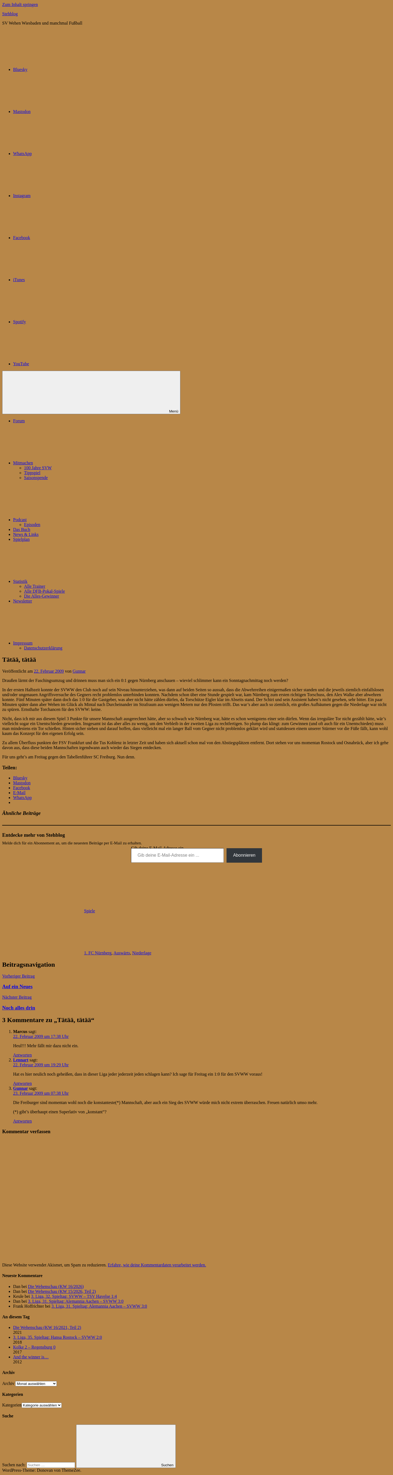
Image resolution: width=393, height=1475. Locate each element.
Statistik (61, 581)
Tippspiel (32, 472)
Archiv (8, 1383)
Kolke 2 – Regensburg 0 (34, 1347)
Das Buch (21, 529)
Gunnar (79, 671)
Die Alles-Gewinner (41, 596)
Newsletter (22, 601)
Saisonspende (36, 477)
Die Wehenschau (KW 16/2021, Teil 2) (47, 1327)
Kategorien (12, 1405)
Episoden (32, 524)
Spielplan (21, 539)
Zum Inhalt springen (20, 4)
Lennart (20, 1060)
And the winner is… (31, 1357)
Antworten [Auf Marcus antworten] (22, 1055)
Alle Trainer (34, 586)
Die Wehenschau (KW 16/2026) (56, 1286)
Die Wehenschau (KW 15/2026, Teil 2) (62, 1291)
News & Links (25, 534)
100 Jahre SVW (38, 467)
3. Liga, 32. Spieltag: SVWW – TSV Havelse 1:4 (74, 1296)
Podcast (61, 519)
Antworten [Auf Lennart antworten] (22, 1083)
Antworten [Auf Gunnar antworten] (22, 1121)
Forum (19, 421)
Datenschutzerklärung (43, 648)
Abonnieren (244, 855)
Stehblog (10, 13)
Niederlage (141, 953)
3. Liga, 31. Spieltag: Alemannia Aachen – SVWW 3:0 (75, 1301)
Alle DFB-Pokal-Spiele (44, 591)
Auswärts (122, 953)
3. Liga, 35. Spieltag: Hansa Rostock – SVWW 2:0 (57, 1337)
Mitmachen (64, 463)
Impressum (63, 643)
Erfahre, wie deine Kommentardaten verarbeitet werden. (157, 1265)
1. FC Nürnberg (98, 953)
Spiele (89, 911)
